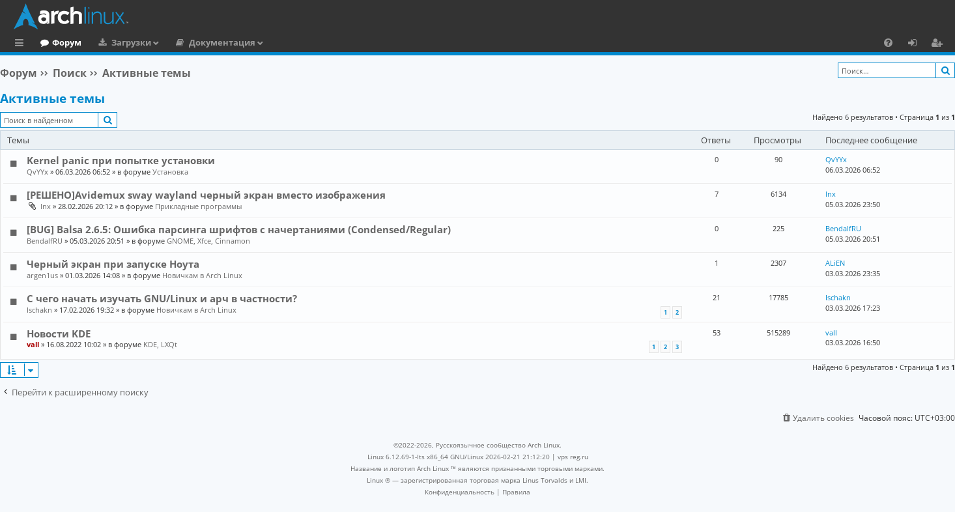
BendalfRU (45, 241)
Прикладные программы (198, 206)
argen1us (42, 275)
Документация (275, 42)
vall (33, 344)
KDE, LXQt (160, 344)
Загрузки (185, 42)
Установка (170, 172)
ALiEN (835, 263)
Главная (58, 42)
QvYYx (37, 172)
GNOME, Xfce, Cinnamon (208, 241)
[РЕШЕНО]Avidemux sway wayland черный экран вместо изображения (206, 194)
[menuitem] (888, 42)
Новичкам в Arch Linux (202, 275)
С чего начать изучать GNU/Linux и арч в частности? (162, 298)
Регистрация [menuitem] (939, 44)
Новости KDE (59, 333)
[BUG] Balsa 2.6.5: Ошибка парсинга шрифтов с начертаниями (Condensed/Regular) (239, 229)
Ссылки (21, 44)
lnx (45, 206)
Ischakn (39, 310)
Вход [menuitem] (916, 44)
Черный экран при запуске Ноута (113, 263)
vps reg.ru (573, 456)
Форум (120, 42)
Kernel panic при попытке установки (121, 160)
